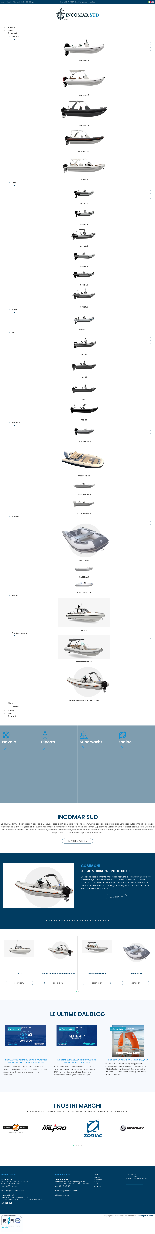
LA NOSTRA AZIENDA (77, 841)
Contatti (12, 716)
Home (96, 1175)
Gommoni (12, 33)
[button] (46, 921)
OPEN (14, 182)
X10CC (15, 595)
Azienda (11, 27)
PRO (13, 332)
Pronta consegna (19, 633)
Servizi (11, 30)
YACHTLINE (16, 422)
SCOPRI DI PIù (116, 896)
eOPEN (15, 309)
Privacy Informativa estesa (136, 1179)
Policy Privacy (131, 1174)
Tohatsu (15, 707)
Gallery (11, 710)
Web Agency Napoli (146, 1216)
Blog (10, 713)
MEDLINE (15, 36)
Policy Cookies (131, 1176)
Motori (11, 703)
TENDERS (15, 516)
